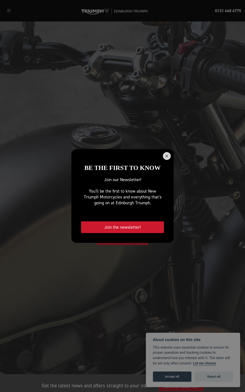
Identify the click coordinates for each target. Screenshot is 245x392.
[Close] (167, 156)
